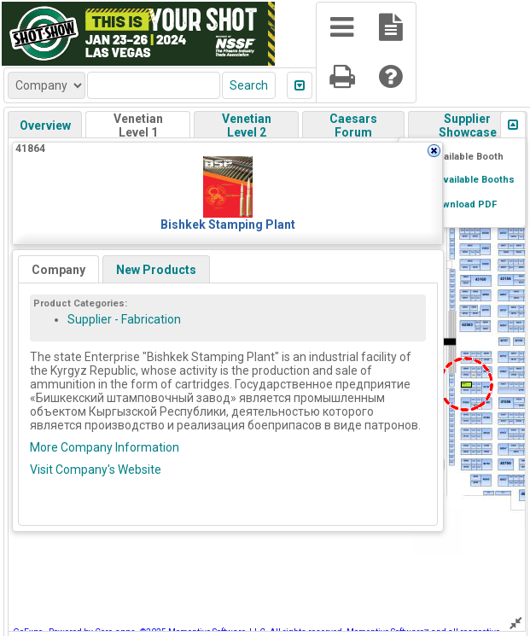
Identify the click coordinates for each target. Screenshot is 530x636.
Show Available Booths (462, 179)
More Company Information (104, 447)
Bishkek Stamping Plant (227, 224)
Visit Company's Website (95, 469)
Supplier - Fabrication (124, 319)
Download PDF (463, 204)
